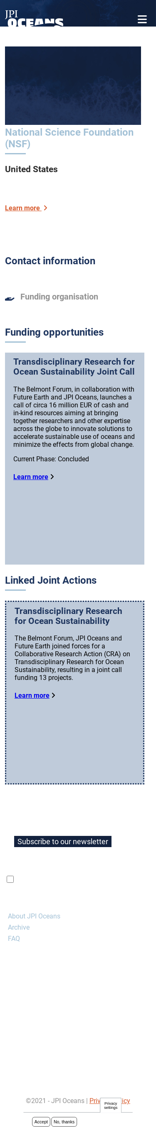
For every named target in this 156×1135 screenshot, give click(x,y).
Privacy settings (110, 1106)
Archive (19, 951)
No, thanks (64, 1122)
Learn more (30, 477)
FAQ (14, 962)
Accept (41, 1122)
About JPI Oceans (34, 939)
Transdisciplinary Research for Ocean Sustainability (68, 628)
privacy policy (114, 902)
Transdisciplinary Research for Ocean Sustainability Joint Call (74, 367)
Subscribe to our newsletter (62, 864)
